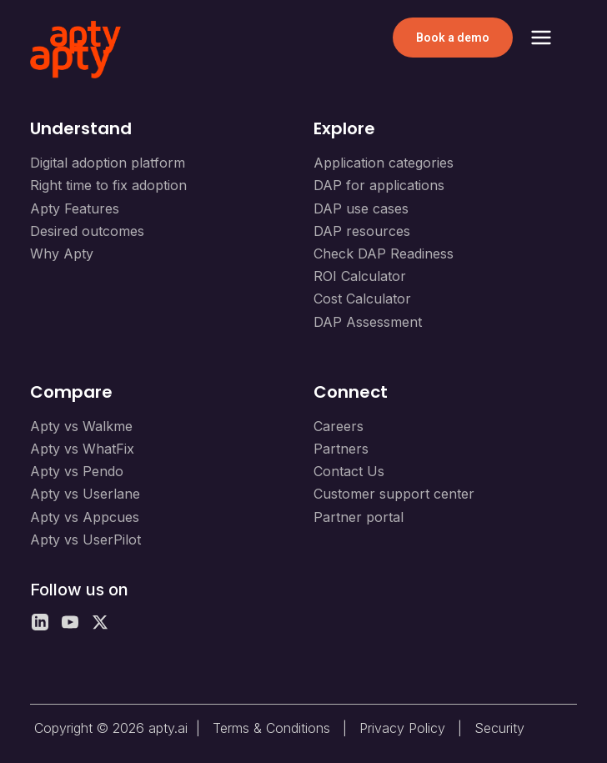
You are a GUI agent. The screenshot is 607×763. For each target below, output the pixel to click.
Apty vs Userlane (85, 493)
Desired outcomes (87, 231)
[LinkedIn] (40, 622)
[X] (100, 622)
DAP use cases (361, 208)
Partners (341, 448)
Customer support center (394, 493)
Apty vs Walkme (81, 426)
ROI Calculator (360, 276)
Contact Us (349, 471)
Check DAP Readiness (384, 253)
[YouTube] (70, 622)
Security (499, 728)
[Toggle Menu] (541, 37)
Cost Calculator (362, 298)
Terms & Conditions (271, 728)
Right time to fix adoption (108, 185)
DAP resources (362, 231)
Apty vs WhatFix (82, 448)
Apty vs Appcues (84, 517)
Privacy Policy (402, 728)
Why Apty (61, 253)
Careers (339, 426)
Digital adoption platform (107, 162)
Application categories (384, 162)
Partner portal (359, 517)
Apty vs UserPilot (85, 539)
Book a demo (452, 37)
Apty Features (74, 208)
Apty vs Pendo (76, 471)
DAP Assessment (368, 322)
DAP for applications (379, 185)
